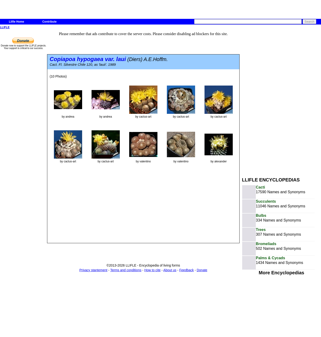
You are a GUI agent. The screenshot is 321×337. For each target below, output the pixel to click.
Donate (202, 270)
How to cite (152, 270)
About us (169, 270)
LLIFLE (5, 27)
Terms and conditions (125, 270)
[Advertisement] (271, 101)
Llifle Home (16, 21)
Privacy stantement (93, 270)
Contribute (49, 21)
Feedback (186, 270)
